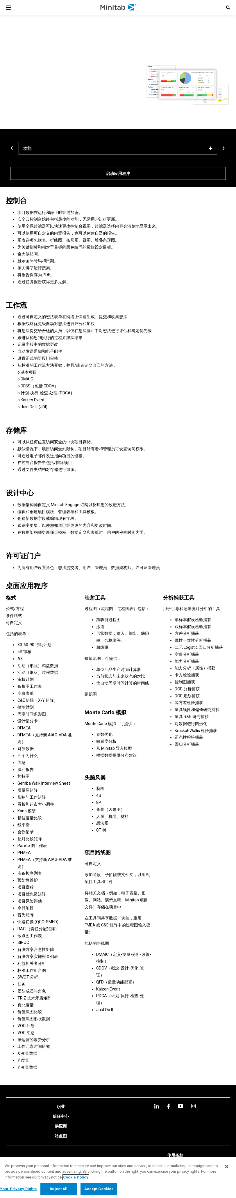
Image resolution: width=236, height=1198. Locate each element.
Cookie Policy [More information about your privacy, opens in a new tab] (75, 1177)
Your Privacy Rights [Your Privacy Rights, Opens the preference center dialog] (18, 1189)
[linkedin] (156, 1106)
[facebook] (168, 1106)
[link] (61, 1106)
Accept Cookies (99, 1189)
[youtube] (180, 1106)
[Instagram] (193, 1106)
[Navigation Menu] (8, 8)
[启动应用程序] (118, 173)
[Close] (226, 1166)
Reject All (58, 1189)
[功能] (118, 148)
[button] (228, 8)
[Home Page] (118, 7)
